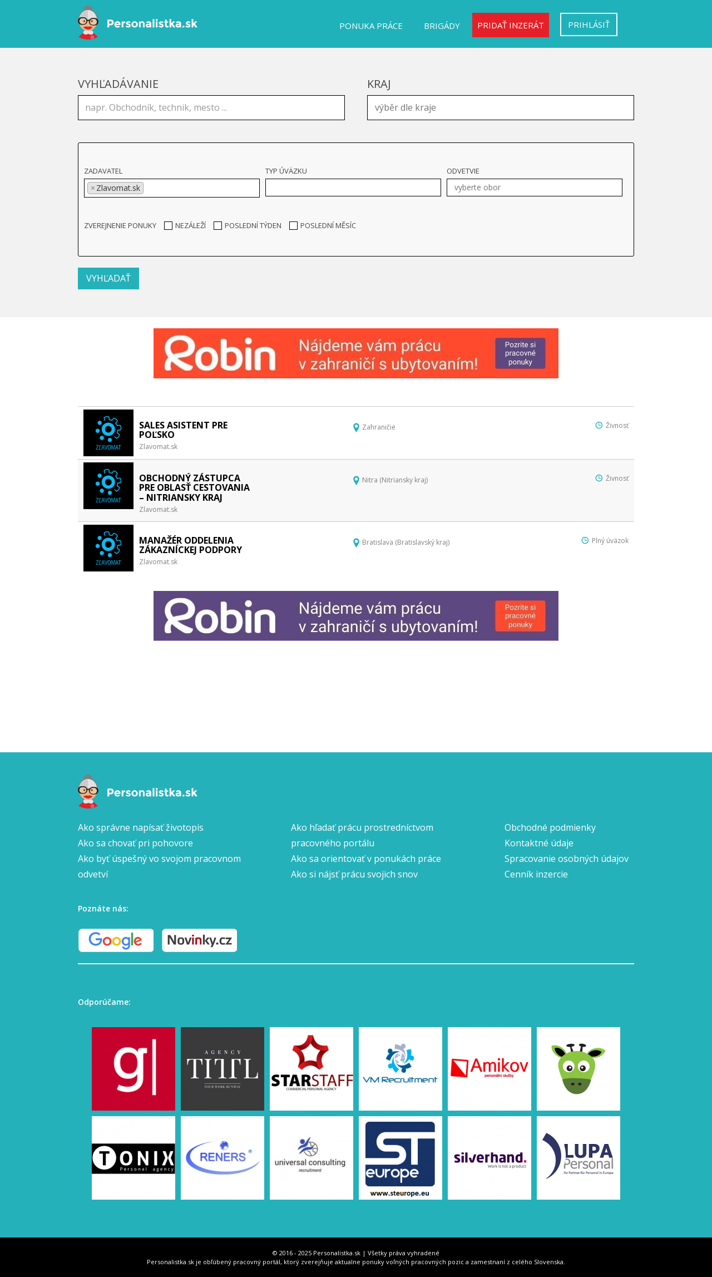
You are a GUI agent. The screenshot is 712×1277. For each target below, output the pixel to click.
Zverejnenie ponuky (120, 225)
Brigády (442, 25)
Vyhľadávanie (118, 83)
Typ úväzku (286, 171)
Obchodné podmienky (550, 827)
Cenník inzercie (536, 874)
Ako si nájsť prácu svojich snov (354, 874)
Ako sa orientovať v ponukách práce (366, 858)
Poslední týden (247, 225)
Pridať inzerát (510, 25)
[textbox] (503, 106)
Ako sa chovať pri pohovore (135, 843)
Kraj (379, 83)
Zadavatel (103, 171)
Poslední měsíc (322, 225)
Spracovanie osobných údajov (567, 858)
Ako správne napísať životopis (141, 827)
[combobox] (500, 107)
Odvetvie (463, 171)
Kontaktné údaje (539, 843)
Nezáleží (185, 225)
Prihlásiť (589, 24)
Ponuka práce (371, 25)
